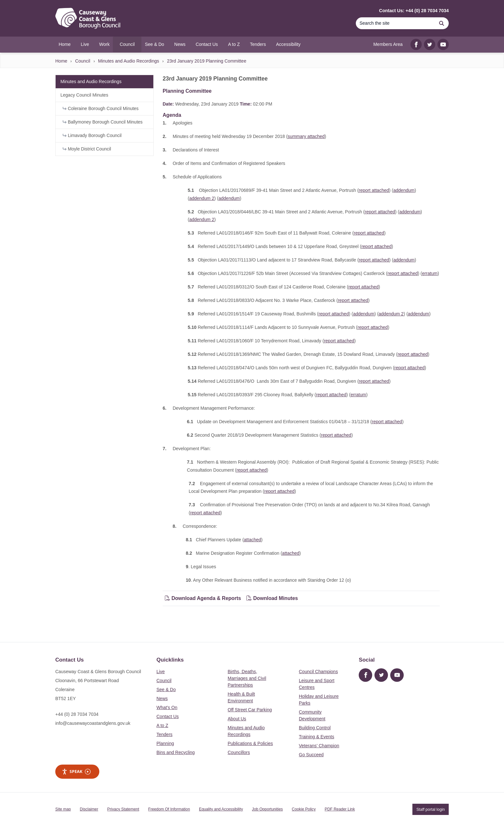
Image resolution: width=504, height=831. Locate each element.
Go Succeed (311, 754)
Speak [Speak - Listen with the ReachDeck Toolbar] (76, 771)
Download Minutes (272, 598)
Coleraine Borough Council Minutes (101, 108)
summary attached (306, 136)
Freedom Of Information (169, 809)
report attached (374, 190)
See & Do (166, 689)
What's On (167, 707)
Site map (63, 809)
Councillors (239, 752)
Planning (165, 743)
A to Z (162, 725)
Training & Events (316, 736)
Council (82, 61)
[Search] (395, 23)
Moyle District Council (87, 148)
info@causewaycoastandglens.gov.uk (92, 723)
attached (252, 539)
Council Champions (318, 671)
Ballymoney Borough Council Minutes (103, 121)
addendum (403, 190)
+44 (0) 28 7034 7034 (76, 714)
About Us (237, 718)
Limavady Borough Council (92, 135)
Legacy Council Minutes (84, 95)
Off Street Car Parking (250, 709)
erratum (429, 273)
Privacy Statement (123, 809)
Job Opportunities (267, 809)
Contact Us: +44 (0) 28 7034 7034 (414, 10)
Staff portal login (430, 809)
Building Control (315, 727)
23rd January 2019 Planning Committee (206, 61)
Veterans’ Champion (319, 745)
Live (161, 671)
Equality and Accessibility (221, 809)
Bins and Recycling (176, 752)
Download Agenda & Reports (203, 598)
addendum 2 (201, 198)
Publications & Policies (250, 743)
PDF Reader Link (340, 809)
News (162, 698)
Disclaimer (89, 809)
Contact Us (168, 716)
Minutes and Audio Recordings (128, 61)
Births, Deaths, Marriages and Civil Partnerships (247, 678)
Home (61, 61)
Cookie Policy (304, 809)
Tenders (165, 734)
